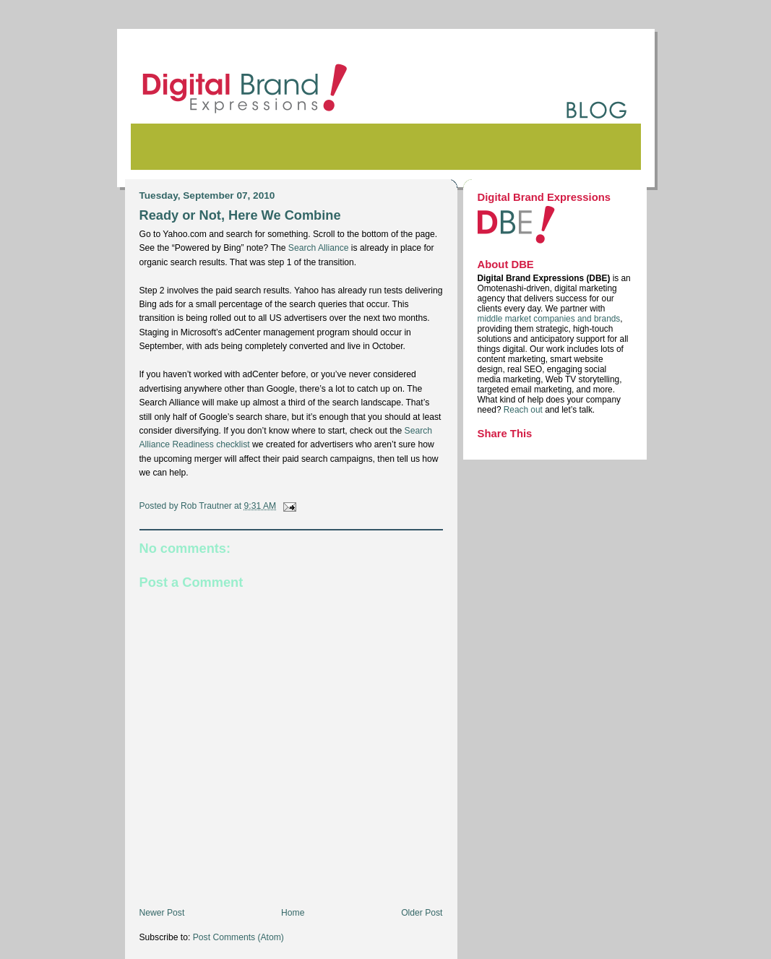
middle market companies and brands (549, 319)
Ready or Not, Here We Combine (240, 215)
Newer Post (162, 913)
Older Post (421, 913)
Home (292, 913)
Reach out (524, 410)
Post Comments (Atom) (238, 937)
